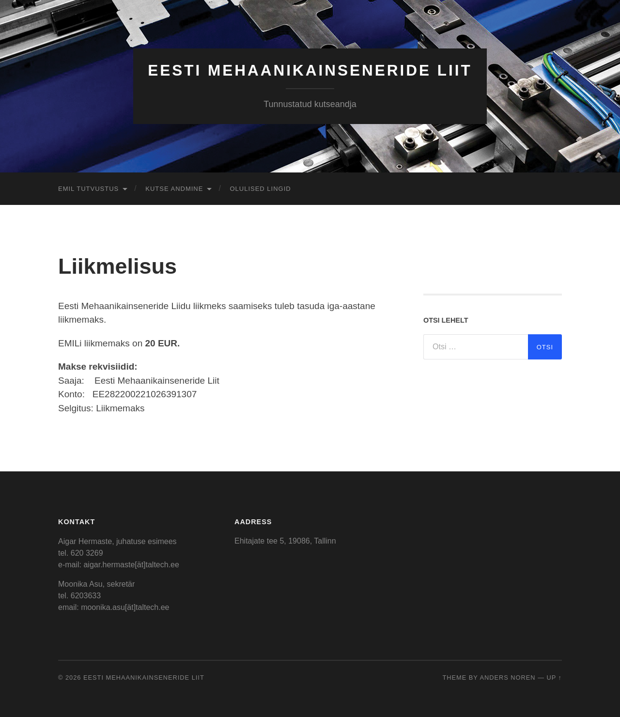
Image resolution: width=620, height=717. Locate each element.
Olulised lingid (260, 188)
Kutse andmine (174, 188)
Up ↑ (554, 677)
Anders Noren (507, 677)
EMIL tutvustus (88, 188)
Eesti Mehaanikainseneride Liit (310, 70)
